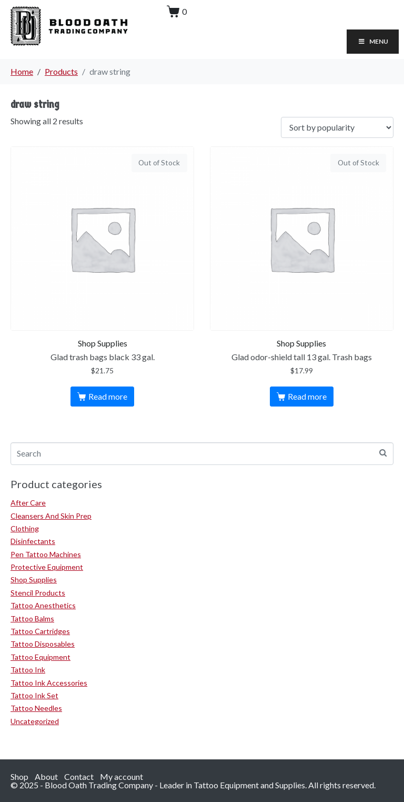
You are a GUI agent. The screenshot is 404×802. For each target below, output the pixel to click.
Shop (19, 776)
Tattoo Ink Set (34, 695)
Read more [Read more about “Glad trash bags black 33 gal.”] (107, 396)
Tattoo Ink (28, 669)
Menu (372, 41)
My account (121, 776)
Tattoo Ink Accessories (49, 682)
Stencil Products (38, 592)
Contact (79, 776)
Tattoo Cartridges (40, 631)
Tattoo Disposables (43, 643)
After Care (28, 502)
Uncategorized (35, 721)
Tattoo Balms (32, 618)
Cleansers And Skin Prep (51, 515)
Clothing (25, 528)
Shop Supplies (34, 579)
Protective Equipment (47, 566)
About (46, 776)
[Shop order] (337, 127)
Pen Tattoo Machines (46, 554)
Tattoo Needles (36, 708)
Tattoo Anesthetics (43, 605)
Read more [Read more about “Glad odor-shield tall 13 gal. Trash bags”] (307, 396)
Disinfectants (33, 541)
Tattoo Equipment (40, 656)
